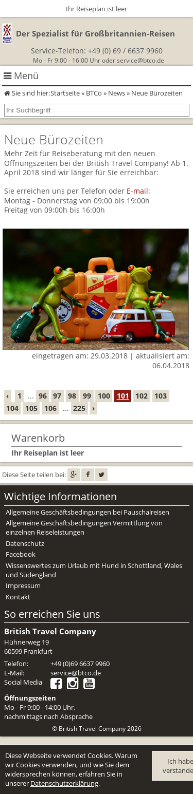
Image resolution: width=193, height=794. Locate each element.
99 (87, 396)
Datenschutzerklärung (64, 783)
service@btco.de (140, 60)
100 (104, 396)
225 (79, 408)
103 (160, 396)
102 (141, 396)
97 (57, 396)
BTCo (94, 93)
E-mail (137, 191)
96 (43, 396)
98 (72, 396)
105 (31, 408)
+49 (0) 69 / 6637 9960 (125, 50)
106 (50, 408)
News (116, 93)
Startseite (65, 93)
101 (123, 396)
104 (12, 408)
